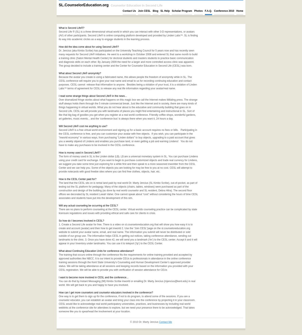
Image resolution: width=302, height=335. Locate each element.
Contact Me (165, 322)
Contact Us (129, 10)
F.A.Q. (208, 10)
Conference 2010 (224, 10)
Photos (198, 10)
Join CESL (144, 10)
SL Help (165, 10)
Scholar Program (182, 10)
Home (239, 10)
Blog (155, 10)
